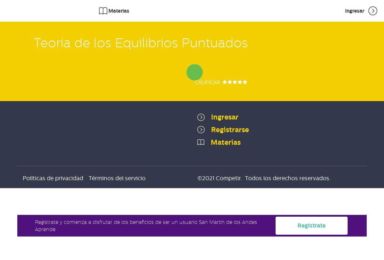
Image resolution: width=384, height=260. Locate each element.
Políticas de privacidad (53, 178)
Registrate (312, 225)
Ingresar (362, 11)
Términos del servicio (117, 178)
